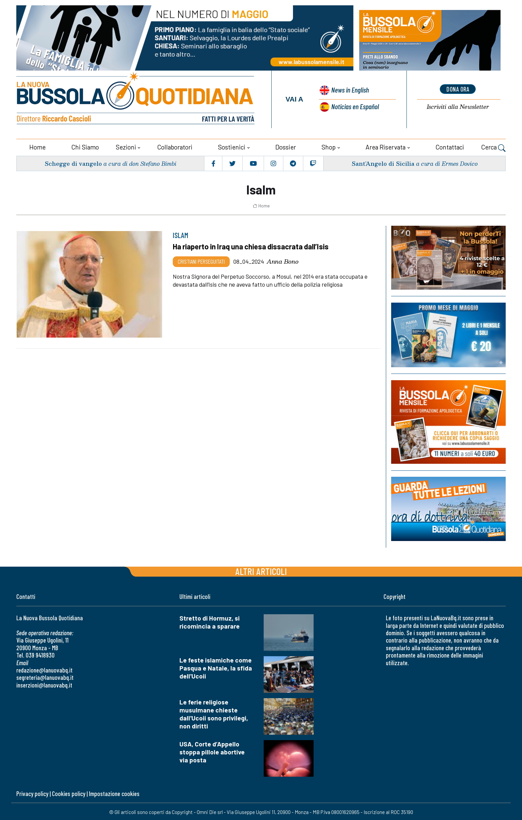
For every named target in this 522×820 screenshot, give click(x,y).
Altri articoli (261, 570)
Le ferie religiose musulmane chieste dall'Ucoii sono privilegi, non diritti (213, 712)
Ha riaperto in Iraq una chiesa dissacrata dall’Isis (252, 245)
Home (37, 145)
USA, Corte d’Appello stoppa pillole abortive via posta (212, 750)
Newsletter (457, 106)
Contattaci (449, 145)
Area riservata (385, 145)
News (348, 90)
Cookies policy (68, 792)
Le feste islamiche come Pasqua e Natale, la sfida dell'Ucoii (215, 667)
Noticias (354, 105)
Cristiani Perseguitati (201, 260)
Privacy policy (32, 792)
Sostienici (231, 145)
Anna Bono (283, 260)
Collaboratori (174, 145)
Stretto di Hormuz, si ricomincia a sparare (209, 621)
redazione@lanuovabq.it (44, 669)
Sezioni (126, 145)
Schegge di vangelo (73, 162)
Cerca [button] (493, 146)
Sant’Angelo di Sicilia (382, 162)
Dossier (285, 145)
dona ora (458, 89)
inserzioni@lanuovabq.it (44, 683)
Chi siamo (85, 145)
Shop (329, 145)
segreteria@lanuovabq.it (45, 676)
